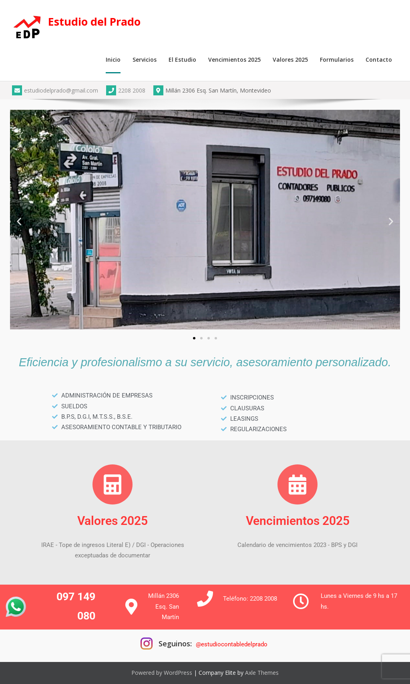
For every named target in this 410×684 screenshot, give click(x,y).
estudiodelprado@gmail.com (55, 90)
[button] (19, 221)
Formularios (337, 59)
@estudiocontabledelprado (231, 644)
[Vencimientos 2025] (297, 484)
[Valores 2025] (112, 484)
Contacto (379, 59)
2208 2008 (125, 90)
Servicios (145, 59)
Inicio (113, 59)
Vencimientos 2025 (234, 59)
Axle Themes (262, 672)
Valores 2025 (290, 59)
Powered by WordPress (161, 672)
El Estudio (182, 59)
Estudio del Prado (94, 21)
